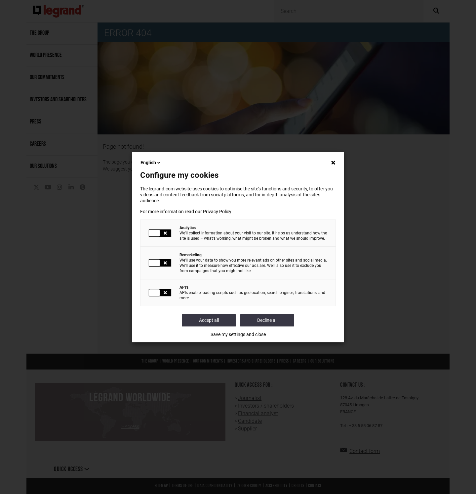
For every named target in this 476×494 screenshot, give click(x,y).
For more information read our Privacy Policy (185, 211)
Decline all (267, 320)
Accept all (209, 320)
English (150, 162)
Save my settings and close (238, 334)
